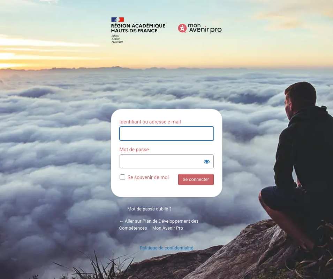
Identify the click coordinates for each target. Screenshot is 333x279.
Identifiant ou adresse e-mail (150, 122)
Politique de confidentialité (166, 247)
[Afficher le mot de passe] (207, 161)
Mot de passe (134, 149)
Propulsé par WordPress (166, 59)
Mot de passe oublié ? (150, 209)
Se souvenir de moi (148, 177)
